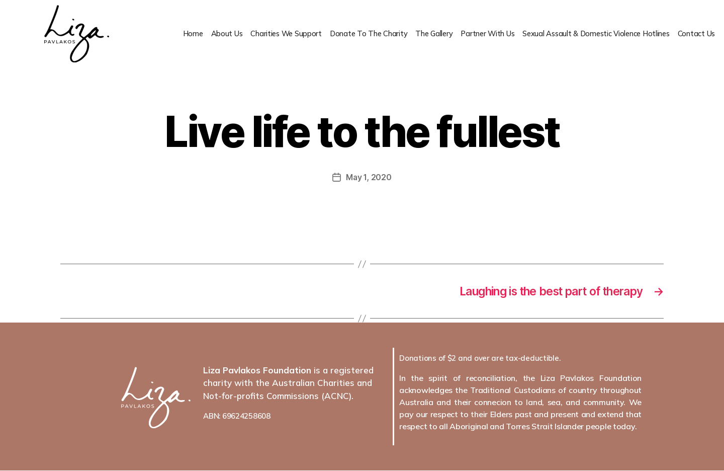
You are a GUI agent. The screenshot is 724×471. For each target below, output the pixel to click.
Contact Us (696, 34)
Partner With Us (483, 34)
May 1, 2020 (368, 177)
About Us (217, 34)
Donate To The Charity (361, 34)
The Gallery (428, 34)
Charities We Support (277, 34)
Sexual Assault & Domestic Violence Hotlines (593, 34)
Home (183, 34)
